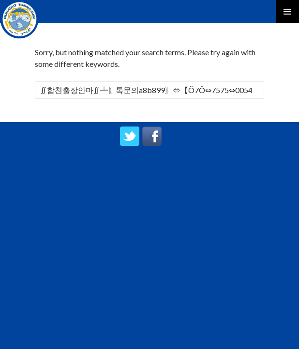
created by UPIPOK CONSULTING (149, 168)
